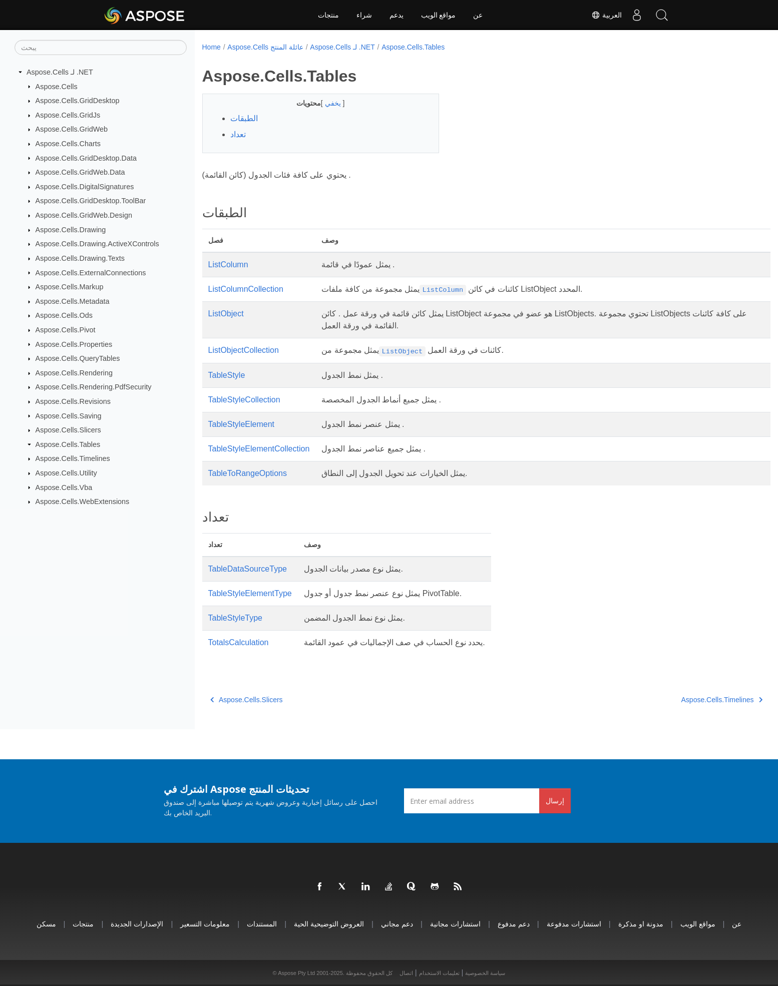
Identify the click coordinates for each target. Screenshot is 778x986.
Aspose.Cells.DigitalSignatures (85, 187)
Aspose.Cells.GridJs (68, 115)
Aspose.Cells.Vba (64, 487)
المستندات (262, 923)
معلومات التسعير (205, 923)
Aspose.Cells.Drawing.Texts (80, 258)
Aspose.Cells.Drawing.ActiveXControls (97, 244)
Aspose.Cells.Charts (68, 144)
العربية (606, 15)
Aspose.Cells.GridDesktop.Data (86, 158)
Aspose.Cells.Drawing (71, 230)
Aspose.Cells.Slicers (68, 430)
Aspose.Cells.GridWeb (72, 129)
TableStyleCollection (244, 399)
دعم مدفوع (514, 923)
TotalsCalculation (238, 642)
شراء (364, 15)
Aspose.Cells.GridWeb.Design (84, 215)
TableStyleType (235, 618)
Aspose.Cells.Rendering (74, 373)
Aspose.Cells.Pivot (66, 330)
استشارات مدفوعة (574, 923)
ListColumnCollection (245, 289)
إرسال (555, 800)
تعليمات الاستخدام (439, 973)
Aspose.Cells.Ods (64, 315)
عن (478, 15)
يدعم (397, 15)
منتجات (328, 15)
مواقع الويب (438, 15)
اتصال (406, 973)
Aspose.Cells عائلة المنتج (265, 47)
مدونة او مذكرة (640, 923)
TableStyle (226, 375)
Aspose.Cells (57, 86)
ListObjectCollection (243, 350)
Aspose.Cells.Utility (66, 473)
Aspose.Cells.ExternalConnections (91, 272)
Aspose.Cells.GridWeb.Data (80, 172)
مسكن (46, 923)
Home (211, 47)
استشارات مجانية (455, 923)
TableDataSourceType (247, 569)
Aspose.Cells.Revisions (73, 401)
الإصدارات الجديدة (137, 923)
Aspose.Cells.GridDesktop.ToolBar (91, 201)
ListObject (226, 313)
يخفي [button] (325, 103)
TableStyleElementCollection (259, 448)
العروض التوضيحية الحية (329, 923)
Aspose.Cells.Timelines (73, 458)
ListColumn (228, 264)
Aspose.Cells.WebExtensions (83, 502)
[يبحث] (101, 47)
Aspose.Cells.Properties (74, 344)
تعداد (238, 134)
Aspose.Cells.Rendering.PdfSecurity (94, 387)
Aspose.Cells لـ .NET (60, 72)
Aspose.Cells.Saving (69, 415)
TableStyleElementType (250, 593)
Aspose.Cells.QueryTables (78, 358)
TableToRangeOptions (247, 473)
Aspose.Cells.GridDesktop (78, 101)
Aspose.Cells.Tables (68, 444)
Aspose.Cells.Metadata (73, 301)
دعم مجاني (397, 923)
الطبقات (244, 118)
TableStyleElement (241, 424)
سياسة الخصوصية (485, 973)
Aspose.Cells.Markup (70, 287)
